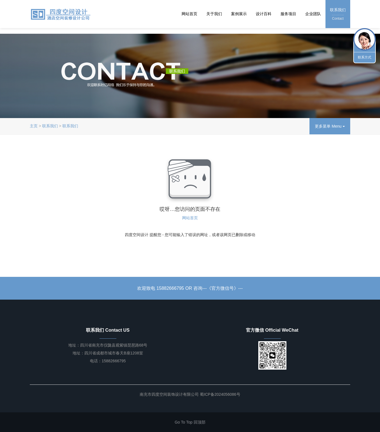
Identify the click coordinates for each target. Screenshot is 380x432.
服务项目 (288, 14)
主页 (34, 126)
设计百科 (264, 14)
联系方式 (364, 57)
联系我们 (338, 14)
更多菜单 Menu (330, 126)
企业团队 (313, 14)
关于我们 (214, 14)
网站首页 (189, 14)
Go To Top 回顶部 (190, 422)
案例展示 (239, 14)
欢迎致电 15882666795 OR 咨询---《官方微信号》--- (190, 288)
